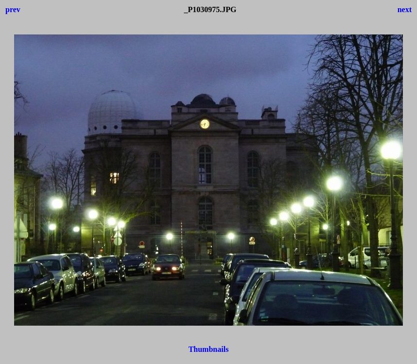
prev (12, 9)
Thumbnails (209, 349)
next (405, 9)
